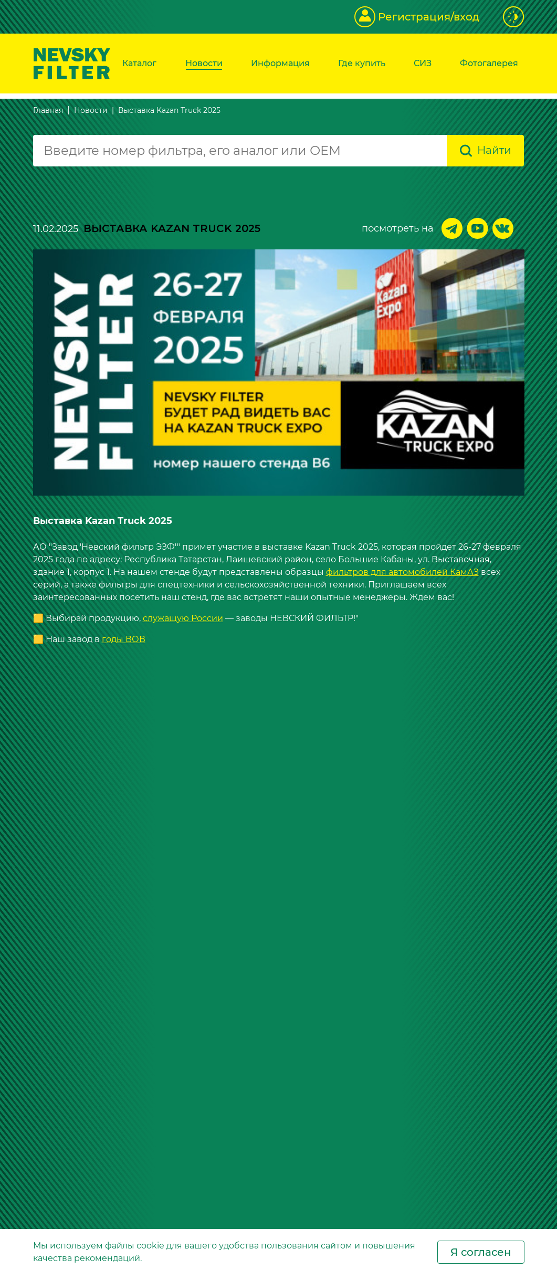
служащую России (183, 618)
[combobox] (240, 150)
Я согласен (480, 1252)
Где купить (361, 63)
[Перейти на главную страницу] (72, 63)
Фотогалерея (489, 63)
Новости (204, 63)
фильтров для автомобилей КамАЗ (402, 571)
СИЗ (423, 63)
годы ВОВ (123, 639)
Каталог (139, 63)
